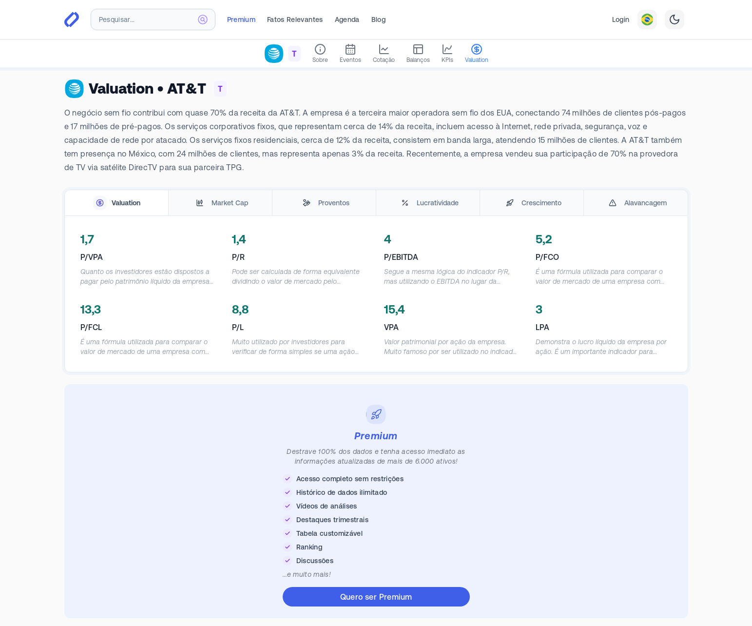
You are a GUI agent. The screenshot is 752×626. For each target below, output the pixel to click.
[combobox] (153, 19)
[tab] (116, 203)
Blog (378, 19)
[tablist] (376, 203)
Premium (241, 19)
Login (621, 19)
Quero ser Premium (376, 596)
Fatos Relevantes (295, 19)
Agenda (347, 19)
